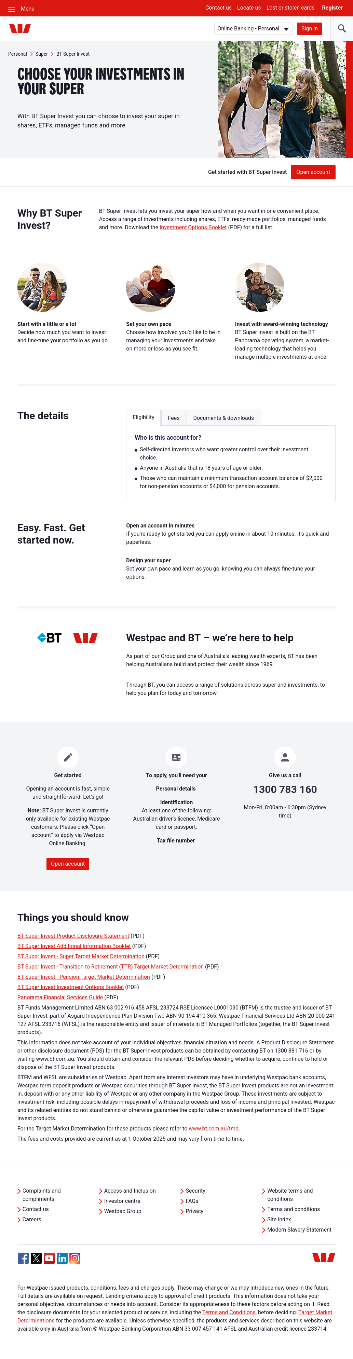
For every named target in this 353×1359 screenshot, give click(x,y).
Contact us (218, 7)
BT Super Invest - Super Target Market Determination (81, 956)
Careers (32, 1219)
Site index (279, 1219)
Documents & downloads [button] (223, 418)
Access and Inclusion (130, 1191)
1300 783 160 (285, 789)
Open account (313, 172)
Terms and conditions (293, 1209)
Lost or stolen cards (291, 7)
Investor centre (122, 1201)
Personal (17, 54)
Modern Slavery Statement (299, 1229)
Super (42, 54)
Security (195, 1191)
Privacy (194, 1211)
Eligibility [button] (143, 417)
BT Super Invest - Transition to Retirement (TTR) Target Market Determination (110, 966)
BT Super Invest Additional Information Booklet (74, 946)
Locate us (249, 7)
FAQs (192, 1201)
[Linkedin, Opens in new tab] (62, 1258)
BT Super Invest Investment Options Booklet (70, 987)
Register (332, 7)
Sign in (309, 28)
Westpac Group (122, 1211)
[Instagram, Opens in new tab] (74, 1262)
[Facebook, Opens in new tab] (23, 1258)
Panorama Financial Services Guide (60, 997)
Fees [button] (173, 418)
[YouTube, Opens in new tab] (49, 1258)
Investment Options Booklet (193, 227)
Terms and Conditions (229, 1312)
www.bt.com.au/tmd (214, 1128)
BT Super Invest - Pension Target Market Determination (83, 977)
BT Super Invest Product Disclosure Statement (73, 936)
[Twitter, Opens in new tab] (36, 1258)
